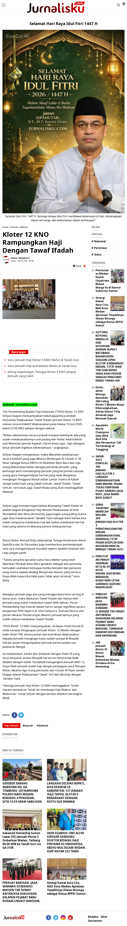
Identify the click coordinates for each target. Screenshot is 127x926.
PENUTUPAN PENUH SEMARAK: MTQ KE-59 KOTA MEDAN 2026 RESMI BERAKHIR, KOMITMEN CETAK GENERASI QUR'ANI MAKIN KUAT (108, 571)
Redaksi (93, 917)
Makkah (24, 227)
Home (5, 227)
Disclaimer (95, 921)
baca (77, 265)
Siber (104, 917)
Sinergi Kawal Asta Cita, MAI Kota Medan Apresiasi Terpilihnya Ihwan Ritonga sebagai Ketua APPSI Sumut (66, 888)
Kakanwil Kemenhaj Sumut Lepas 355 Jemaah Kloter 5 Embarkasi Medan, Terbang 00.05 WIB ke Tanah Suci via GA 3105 (21, 840)
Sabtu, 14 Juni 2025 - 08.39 (22, 260)
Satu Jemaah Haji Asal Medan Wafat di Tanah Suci (42, 366)
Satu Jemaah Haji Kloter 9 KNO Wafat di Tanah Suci (43, 360)
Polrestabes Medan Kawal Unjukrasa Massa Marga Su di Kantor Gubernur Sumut (108, 280)
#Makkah (42, 725)
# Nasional (98, 241)
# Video (96, 254)
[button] (123, 2)
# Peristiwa (99, 248)
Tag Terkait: (11, 725)
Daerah (14, 227)
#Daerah (28, 725)
